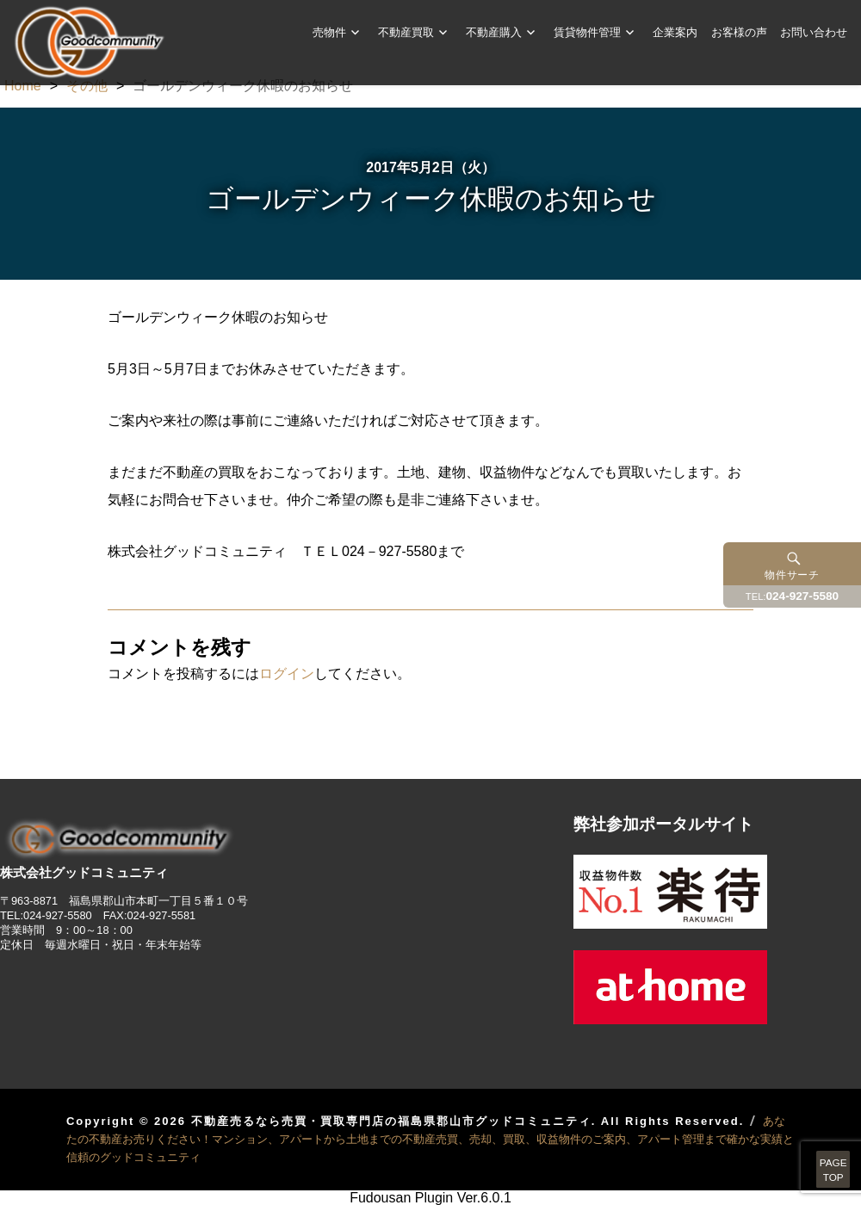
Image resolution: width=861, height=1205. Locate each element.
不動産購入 (494, 32)
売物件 (329, 32)
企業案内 (675, 32)
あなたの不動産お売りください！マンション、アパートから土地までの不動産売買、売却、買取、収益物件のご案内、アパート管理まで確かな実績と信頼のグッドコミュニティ (430, 1139)
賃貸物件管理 (587, 32)
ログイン (286, 673)
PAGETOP (811, 1153)
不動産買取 (406, 32)
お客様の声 (739, 32)
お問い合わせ (813, 32)
